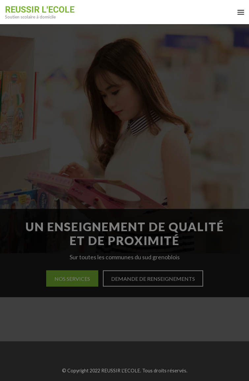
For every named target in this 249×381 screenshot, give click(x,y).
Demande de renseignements (153, 278)
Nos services (72, 278)
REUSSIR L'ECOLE (40, 10)
